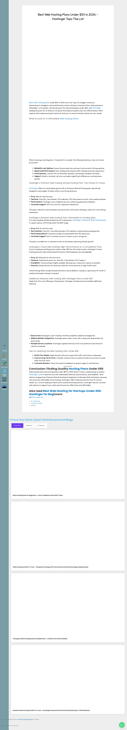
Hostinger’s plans (36, 374)
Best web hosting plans (39, 102)
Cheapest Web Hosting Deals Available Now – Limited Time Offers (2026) (40, 639)
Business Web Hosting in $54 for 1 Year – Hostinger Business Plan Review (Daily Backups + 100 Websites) (51, 711)
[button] (122, 725)
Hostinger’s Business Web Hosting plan (89, 220)
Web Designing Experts (26, 719)
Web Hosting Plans (68, 118)
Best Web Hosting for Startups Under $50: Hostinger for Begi (65, 392)
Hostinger (96, 108)
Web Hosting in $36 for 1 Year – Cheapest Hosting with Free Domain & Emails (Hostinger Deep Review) (50, 567)
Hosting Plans (78, 369)
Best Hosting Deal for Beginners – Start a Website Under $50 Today (38, 496)
